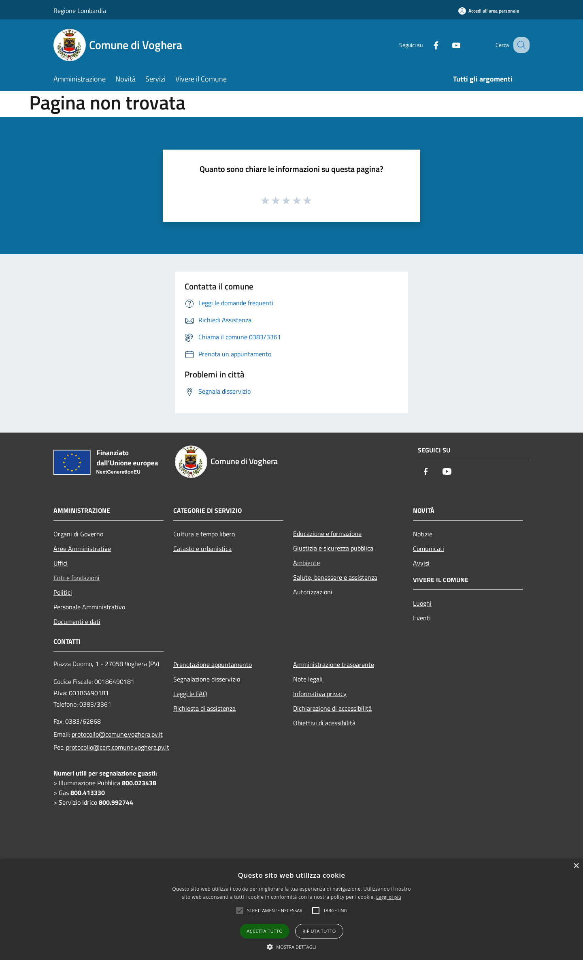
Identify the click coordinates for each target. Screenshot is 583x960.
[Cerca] (520, 45)
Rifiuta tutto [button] (319, 931)
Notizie (422, 534)
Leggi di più (388, 897)
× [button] (576, 866)
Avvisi (421, 563)
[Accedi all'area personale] (489, 10)
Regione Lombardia (79, 10)
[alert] (291, 909)
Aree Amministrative (82, 548)
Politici (62, 592)
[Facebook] (427, 44)
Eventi (422, 618)
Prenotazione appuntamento (212, 664)
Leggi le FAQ (190, 694)
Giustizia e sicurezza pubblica (333, 548)
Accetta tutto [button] (265, 931)
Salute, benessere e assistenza (335, 577)
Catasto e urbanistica (202, 548)
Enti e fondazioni (76, 578)
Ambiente (306, 563)
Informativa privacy (320, 694)
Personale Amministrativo (89, 607)
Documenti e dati (76, 621)
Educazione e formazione (327, 533)
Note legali (308, 679)
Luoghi (422, 603)
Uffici (60, 563)
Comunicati (428, 548)
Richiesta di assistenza (204, 708)
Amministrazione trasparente (333, 664)
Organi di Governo (78, 534)
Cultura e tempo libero (204, 534)
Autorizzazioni (312, 592)
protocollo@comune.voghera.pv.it (117, 734)
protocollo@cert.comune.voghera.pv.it (117, 747)
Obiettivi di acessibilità (324, 723)
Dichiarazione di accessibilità (332, 708)
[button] (291, 947)
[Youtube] (448, 44)
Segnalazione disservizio (206, 679)
